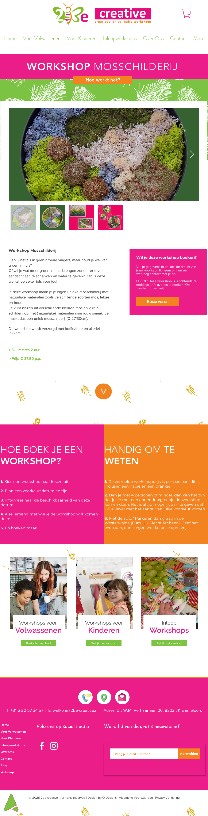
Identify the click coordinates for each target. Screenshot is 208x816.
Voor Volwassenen (13, 731)
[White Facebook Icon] (41, 746)
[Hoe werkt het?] (102, 80)
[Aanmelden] (189, 753)
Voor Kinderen (11, 738)
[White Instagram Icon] (54, 746)
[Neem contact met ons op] (86, 697)
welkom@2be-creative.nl (76, 710)
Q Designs (109, 797)
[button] (187, 13)
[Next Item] (192, 154)
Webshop (7, 772)
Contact (6, 758)
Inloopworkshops (13, 745)
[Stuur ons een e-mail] (122, 696)
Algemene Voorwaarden (136, 797)
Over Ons (7, 752)
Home (5, 725)
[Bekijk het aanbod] (38, 643)
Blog (4, 765)
